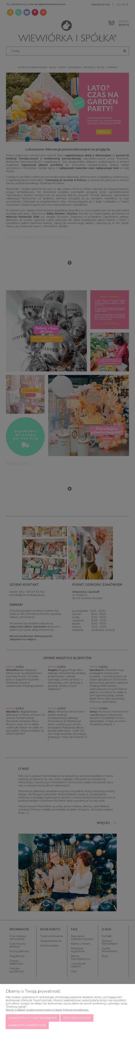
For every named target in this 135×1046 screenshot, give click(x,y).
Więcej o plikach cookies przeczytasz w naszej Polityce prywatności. (47, 1009)
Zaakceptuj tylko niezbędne (32, 1018)
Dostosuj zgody (77, 1018)
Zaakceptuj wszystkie (27, 1025)
